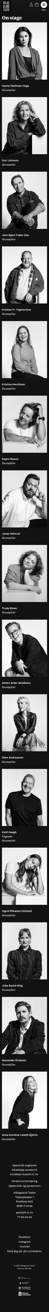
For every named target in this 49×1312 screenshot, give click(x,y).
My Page (31, 4)
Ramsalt (28, 1268)
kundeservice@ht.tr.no (24, 1174)
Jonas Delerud (11, 534)
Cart (37, 4)
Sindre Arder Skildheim (16, 683)
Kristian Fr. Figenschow (16, 310)
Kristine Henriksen (13, 384)
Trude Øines (9, 608)
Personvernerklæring (24, 1181)
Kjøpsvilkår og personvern (25, 1186)
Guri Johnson (10, 160)
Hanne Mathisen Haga (15, 86)
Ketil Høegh (9, 832)
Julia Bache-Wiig (12, 985)
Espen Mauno (10, 459)
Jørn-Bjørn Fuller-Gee (15, 235)
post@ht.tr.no (24, 1212)
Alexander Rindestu (14, 1060)
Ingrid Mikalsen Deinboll (17, 911)
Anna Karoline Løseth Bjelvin (20, 1135)
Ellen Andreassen (12, 757)
